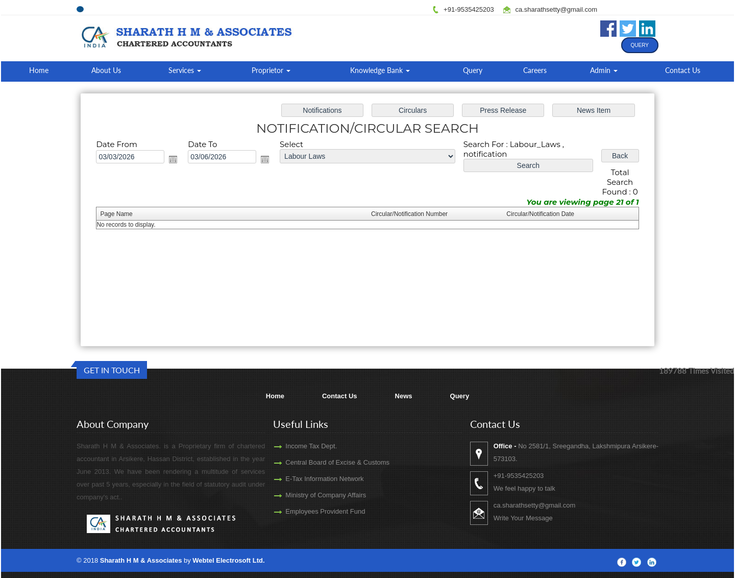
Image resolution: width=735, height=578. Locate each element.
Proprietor (271, 70)
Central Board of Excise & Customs (323, 462)
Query (640, 45)
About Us (106, 70)
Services (184, 70)
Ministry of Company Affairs (311, 495)
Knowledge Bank (380, 70)
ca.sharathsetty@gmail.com (556, 9)
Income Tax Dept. (296, 446)
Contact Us (682, 70)
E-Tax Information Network (310, 479)
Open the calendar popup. (178, 161)
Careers (535, 70)
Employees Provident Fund (310, 511)
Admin (604, 70)
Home (38, 70)
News (403, 396)
